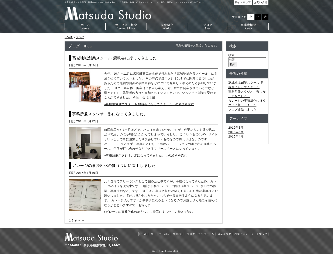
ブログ (207, 26)
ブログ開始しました (242, 109)
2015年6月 (236, 132)
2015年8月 (236, 127)
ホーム (85, 26)
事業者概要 (248, 26)
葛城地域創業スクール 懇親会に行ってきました (114, 58)
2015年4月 (236, 136)
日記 (72, 65)
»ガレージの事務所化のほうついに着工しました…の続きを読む (148, 211)
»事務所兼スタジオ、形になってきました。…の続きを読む (145, 155)
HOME (69, 37)
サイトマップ (259, 234)
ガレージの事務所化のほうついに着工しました (114, 165)
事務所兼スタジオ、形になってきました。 (110, 114)
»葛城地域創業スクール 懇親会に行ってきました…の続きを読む (149, 104)
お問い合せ (241, 234)
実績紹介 (167, 26)
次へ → (80, 220)
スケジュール (206, 234)
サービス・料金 (126, 26)
